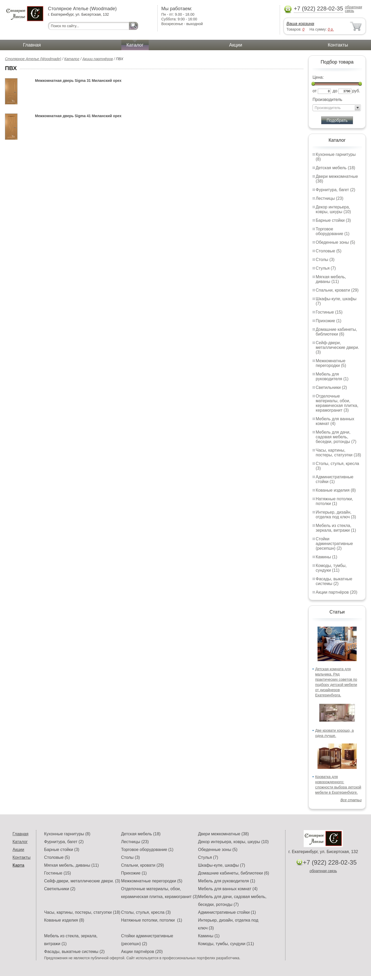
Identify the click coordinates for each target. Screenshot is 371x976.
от (315, 91)
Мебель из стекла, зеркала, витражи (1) (336, 527)
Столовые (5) (329, 251)
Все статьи (351, 800)
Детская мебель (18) (335, 168)
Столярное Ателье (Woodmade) (33, 59)
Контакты (338, 45)
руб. (356, 91)
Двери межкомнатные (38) (223, 834)
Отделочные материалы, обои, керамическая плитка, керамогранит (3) (337, 403)
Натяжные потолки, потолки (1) (334, 501)
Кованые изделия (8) (336, 490)
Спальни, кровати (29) (337, 290)
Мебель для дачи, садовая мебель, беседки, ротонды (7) (336, 437)
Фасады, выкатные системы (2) (334, 581)
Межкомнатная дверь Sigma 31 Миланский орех (78, 80)
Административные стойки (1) (335, 479)
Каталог (135, 45)
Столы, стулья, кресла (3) (146, 912)
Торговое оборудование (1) (332, 231)
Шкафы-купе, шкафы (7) (221, 865)
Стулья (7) (326, 268)
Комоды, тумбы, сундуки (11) (331, 567)
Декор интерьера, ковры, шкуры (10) (333, 209)
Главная (32, 45)
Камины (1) (326, 557)
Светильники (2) (331, 387)
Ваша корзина (300, 23)
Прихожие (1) (328, 321)
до (335, 91)
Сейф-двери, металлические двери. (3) (337, 347)
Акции (235, 45)
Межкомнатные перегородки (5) (331, 363)
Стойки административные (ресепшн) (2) (334, 544)
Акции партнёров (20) (336, 592)
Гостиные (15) (329, 312)
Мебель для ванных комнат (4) (335, 421)
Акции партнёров (97, 59)
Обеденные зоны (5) (335, 242)
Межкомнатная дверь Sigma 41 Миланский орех (78, 116)
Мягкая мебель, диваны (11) (331, 279)
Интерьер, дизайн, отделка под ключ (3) (336, 514)
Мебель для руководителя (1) (332, 376)
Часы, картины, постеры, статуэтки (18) (338, 452)
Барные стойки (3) (333, 220)
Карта (18, 865)
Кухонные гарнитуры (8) (67, 834)
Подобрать (337, 120)
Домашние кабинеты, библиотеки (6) (336, 331)
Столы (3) (325, 259)
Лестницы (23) (329, 198)
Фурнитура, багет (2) (335, 190)
